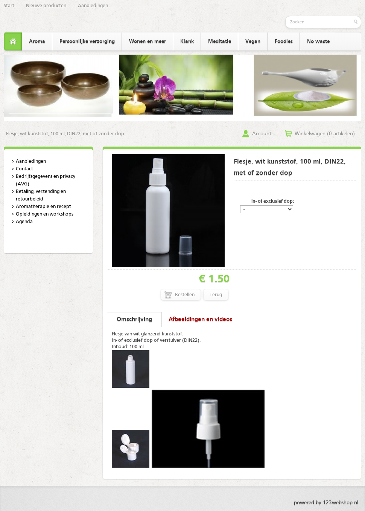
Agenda (24, 221)
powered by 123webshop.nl (326, 502)
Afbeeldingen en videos (200, 320)
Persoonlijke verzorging (87, 41)
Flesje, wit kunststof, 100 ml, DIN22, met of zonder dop (65, 134)
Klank (187, 41)
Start (9, 5)
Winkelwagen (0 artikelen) (325, 133)
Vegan (252, 41)
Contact (24, 169)
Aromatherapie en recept (43, 206)
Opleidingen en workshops (44, 214)
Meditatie (219, 41)
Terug (216, 294)
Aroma (37, 41)
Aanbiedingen (93, 5)
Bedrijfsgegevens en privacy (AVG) (45, 180)
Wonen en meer (147, 41)
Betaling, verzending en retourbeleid (41, 195)
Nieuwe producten (46, 5)
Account (261, 133)
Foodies (284, 41)
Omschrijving (134, 320)
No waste (318, 41)
